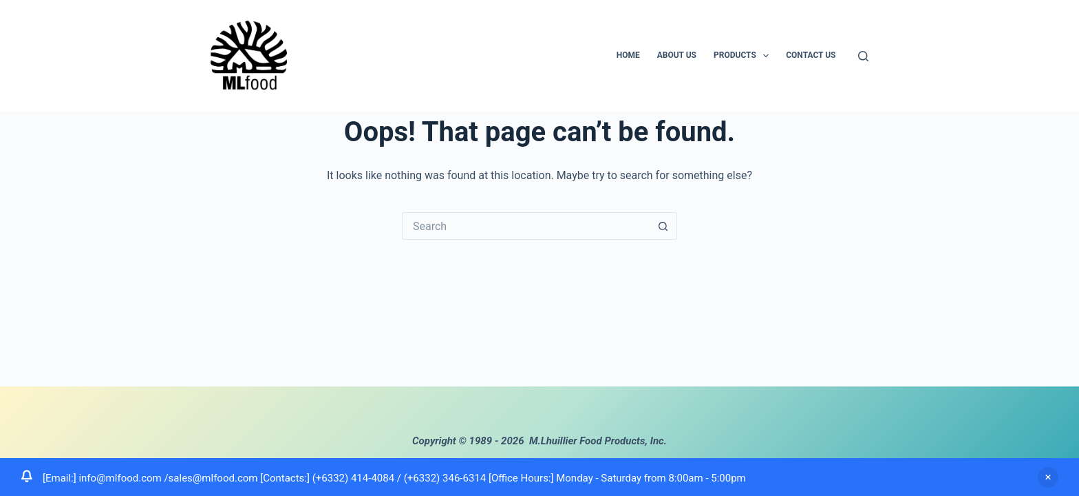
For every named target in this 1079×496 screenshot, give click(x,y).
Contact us (810, 55)
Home (628, 55)
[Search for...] (526, 226)
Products (744, 56)
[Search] (863, 56)
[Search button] (663, 226)
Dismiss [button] (1048, 477)
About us (676, 55)
